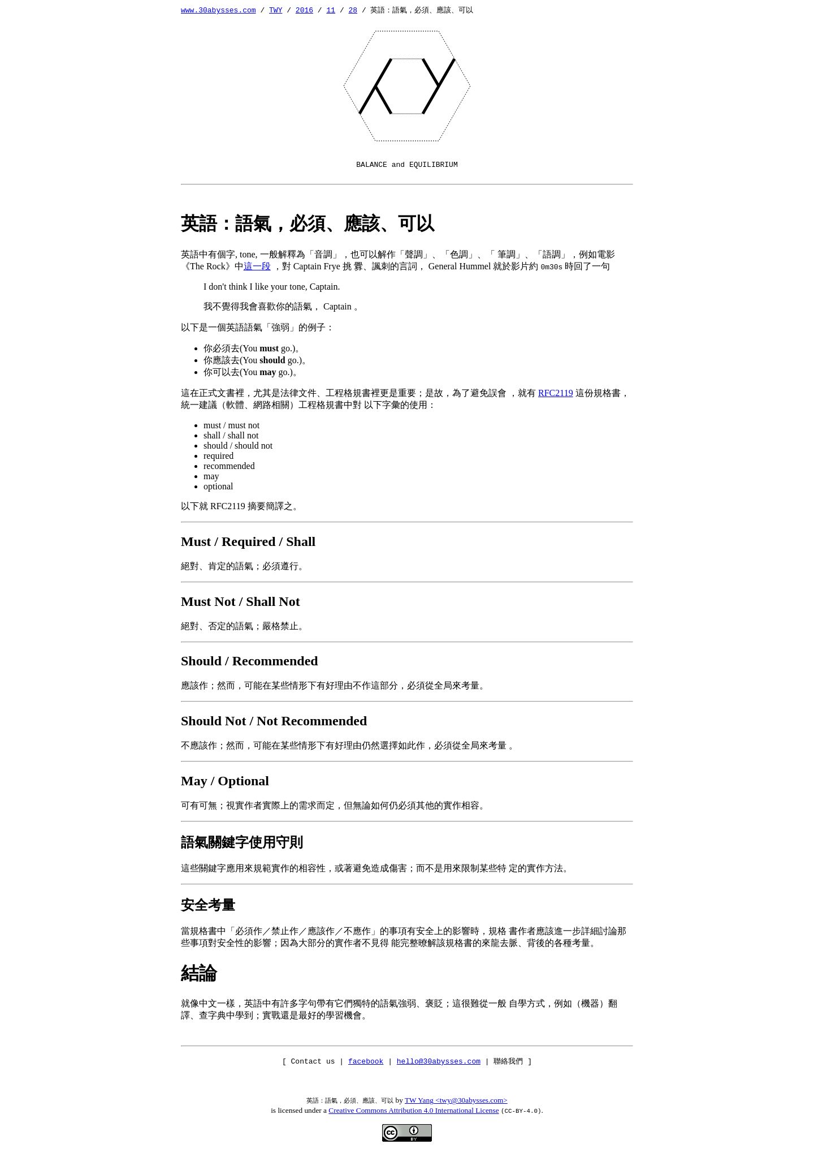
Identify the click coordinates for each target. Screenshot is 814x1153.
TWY (275, 10)
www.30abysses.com (218, 10)
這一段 (257, 266)
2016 (304, 10)
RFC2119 (555, 393)
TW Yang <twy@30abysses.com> (456, 1100)
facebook (365, 1061)
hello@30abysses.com (438, 1061)
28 (352, 10)
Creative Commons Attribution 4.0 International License (413, 1110)
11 (330, 10)
